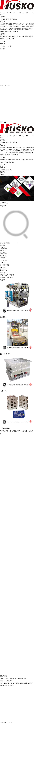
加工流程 (8, 36)
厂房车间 (14, 19)
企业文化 (8, 19)
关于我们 (2, 16)
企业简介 (2, 19)
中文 (1, 122)
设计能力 (2, 36)
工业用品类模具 (25, 26)
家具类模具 (23, 24)
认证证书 (20, 36)
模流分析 (14, 36)
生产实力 (2, 34)
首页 (1, 14)
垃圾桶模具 (16, 26)
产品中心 (2, 21)
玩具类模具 (6, 29)
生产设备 (11, 38)
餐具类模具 (30, 24)
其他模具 (15, 31)
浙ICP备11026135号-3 (7, 685)
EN (5, 122)
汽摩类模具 (13, 29)
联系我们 (2, 48)
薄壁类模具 (16, 24)
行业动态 (8, 46)
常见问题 (5, 38)
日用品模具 (9, 24)
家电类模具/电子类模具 (24, 29)
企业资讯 (2, 46)
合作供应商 (26, 36)
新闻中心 (2, 43)
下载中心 (2, 41)
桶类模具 (2, 24)
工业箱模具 (9, 26)
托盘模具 (2, 26)
